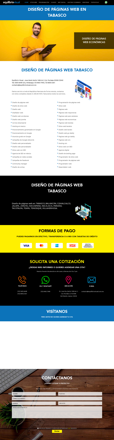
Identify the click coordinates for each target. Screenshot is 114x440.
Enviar (57, 431)
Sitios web (33, 2)
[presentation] (57, 422)
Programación (44, 2)
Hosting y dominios (74, 2)
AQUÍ (69, 428)
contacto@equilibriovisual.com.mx (24, 85)
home (26, 2)
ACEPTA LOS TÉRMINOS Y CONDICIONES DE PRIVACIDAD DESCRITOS (57, 428)
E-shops (53, 2)
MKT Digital (62, 2)
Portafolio (95, 2)
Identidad (85, 2)
